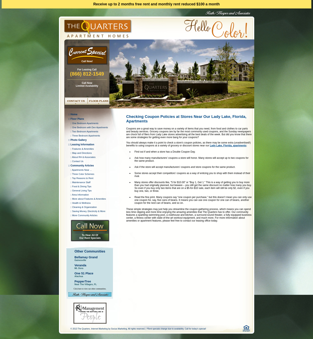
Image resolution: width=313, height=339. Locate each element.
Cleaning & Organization (84, 207)
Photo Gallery (79, 140)
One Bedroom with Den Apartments (90, 127)
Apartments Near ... (82, 170)
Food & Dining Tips (81, 186)
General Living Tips (82, 190)
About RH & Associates (84, 157)
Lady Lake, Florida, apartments (228, 145)
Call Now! (87, 61)
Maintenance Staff (81, 182)
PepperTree (82, 281)
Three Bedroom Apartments (86, 135)
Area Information (80, 194)
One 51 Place (83, 273)
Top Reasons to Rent (82, 178)
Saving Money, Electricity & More (89, 211)
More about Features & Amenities (89, 199)
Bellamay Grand (86, 257)
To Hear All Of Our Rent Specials (90, 236)
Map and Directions (82, 153)
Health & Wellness (81, 203)
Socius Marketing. (119, 329)
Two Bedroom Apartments (85, 131)
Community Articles (82, 165)
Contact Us (77, 161)
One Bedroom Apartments (85, 123)
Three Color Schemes (83, 174)
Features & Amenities (83, 149)
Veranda (80, 265)
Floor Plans (77, 118)
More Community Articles (84, 215)
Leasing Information (82, 144)
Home (74, 114)
